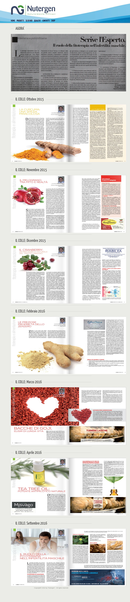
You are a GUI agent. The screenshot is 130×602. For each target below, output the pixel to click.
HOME (13, 21)
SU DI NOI (29, 21)
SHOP (53, 21)
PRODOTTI (20, 21)
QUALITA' (37, 21)
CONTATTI (46, 21)
